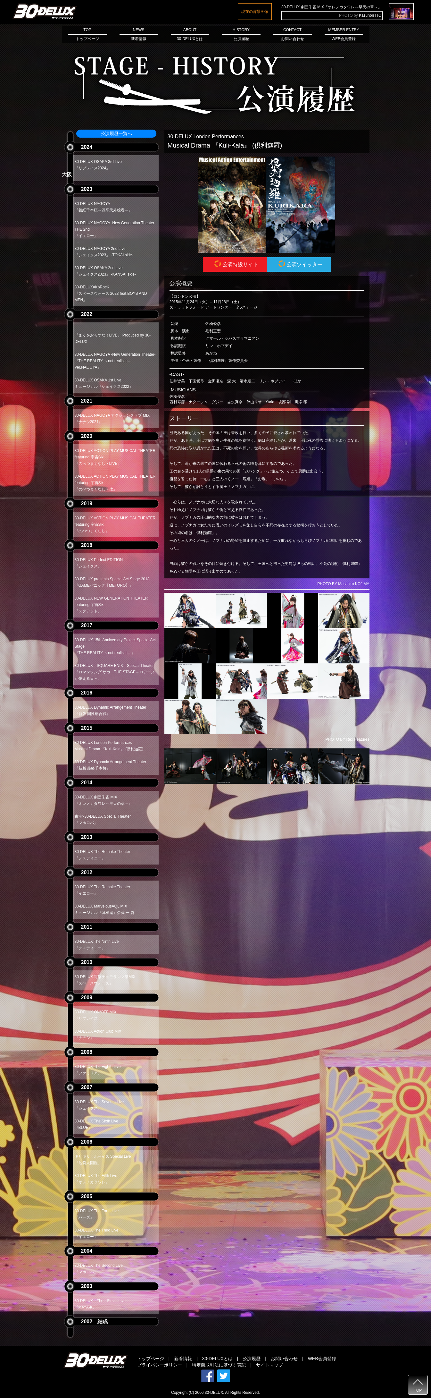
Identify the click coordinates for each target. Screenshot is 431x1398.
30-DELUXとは (217, 1358)
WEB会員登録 (322, 1358)
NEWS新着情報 (139, 34)
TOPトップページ (87, 34)
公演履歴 (252, 1358)
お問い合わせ (284, 1358)
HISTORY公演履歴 (241, 34)
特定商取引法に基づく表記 (219, 1365)
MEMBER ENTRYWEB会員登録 (344, 34)
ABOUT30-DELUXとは (190, 34)
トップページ (150, 1358)
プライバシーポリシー (159, 1365)
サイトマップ (269, 1365)
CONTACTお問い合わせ (292, 34)
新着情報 (183, 1358)
